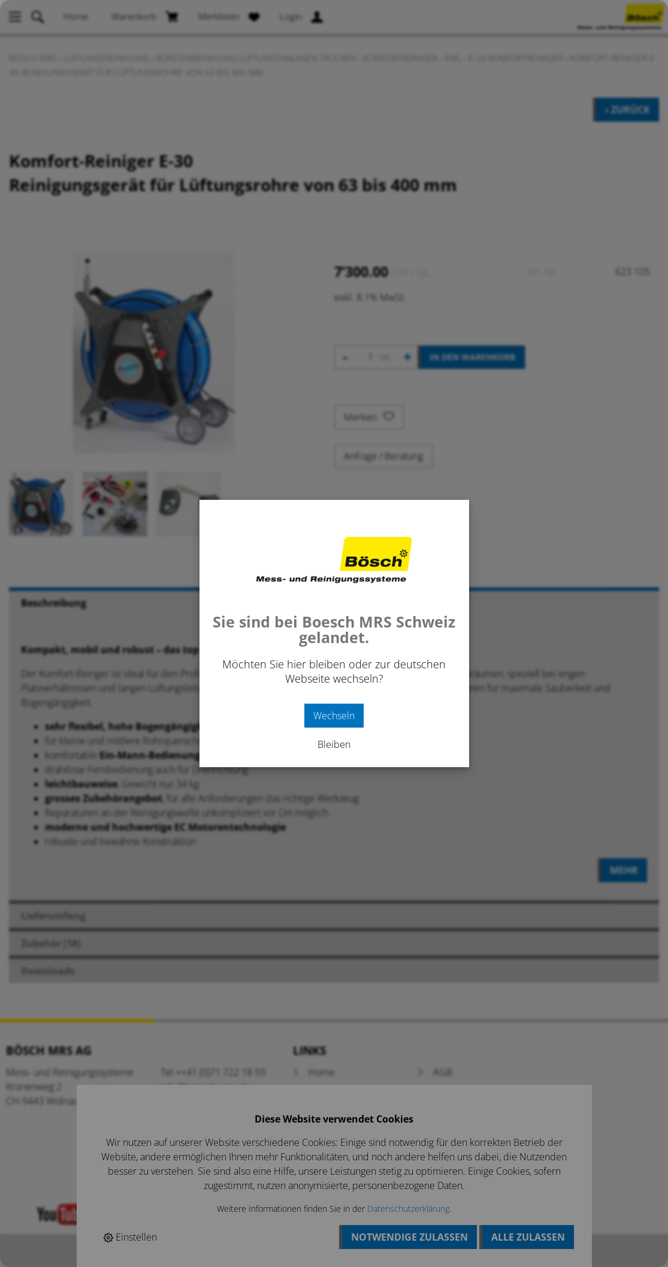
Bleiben (334, 744)
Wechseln (334, 715)
